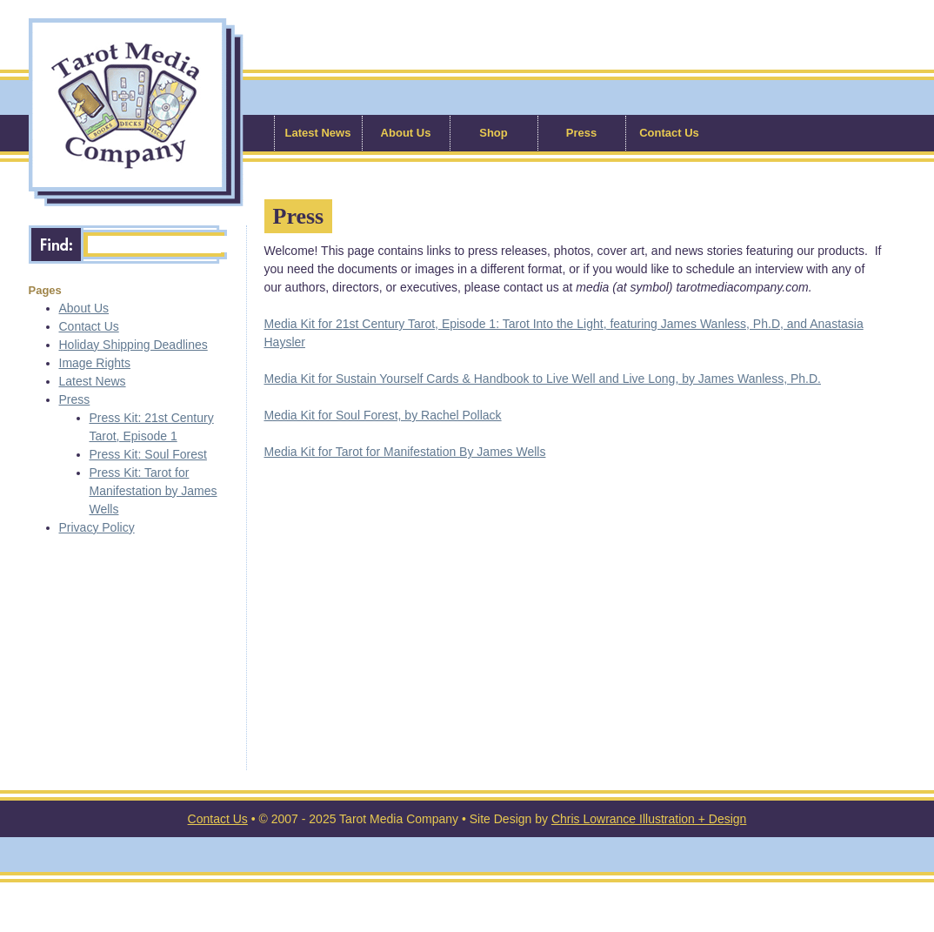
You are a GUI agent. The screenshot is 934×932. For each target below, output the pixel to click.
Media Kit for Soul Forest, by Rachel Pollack (383, 415)
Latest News (318, 132)
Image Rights (94, 363)
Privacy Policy (97, 527)
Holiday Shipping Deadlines (133, 345)
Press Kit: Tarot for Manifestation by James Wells (153, 491)
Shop (493, 132)
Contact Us (669, 132)
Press (581, 132)
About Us (406, 132)
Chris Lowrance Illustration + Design (649, 819)
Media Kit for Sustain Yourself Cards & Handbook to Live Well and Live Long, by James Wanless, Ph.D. (542, 379)
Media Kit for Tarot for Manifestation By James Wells (405, 452)
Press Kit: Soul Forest (148, 454)
